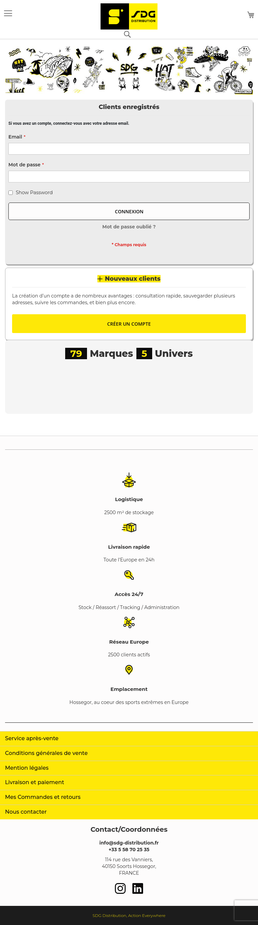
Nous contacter (26, 812)
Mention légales (27, 768)
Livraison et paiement (34, 782)
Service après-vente (31, 738)
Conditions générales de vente (46, 753)
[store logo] (129, 16)
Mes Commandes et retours (43, 797)
